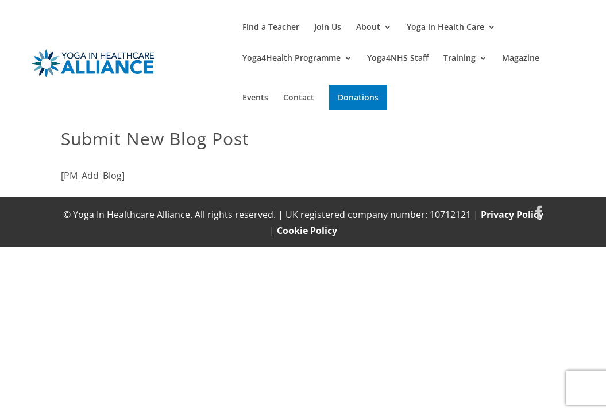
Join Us (327, 27)
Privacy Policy (512, 214)
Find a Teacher (270, 27)
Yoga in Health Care (445, 27)
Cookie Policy (307, 230)
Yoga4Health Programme (291, 58)
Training (459, 58)
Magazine (520, 58)
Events (255, 98)
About (368, 27)
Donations (358, 97)
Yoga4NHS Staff (398, 58)
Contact (298, 98)
